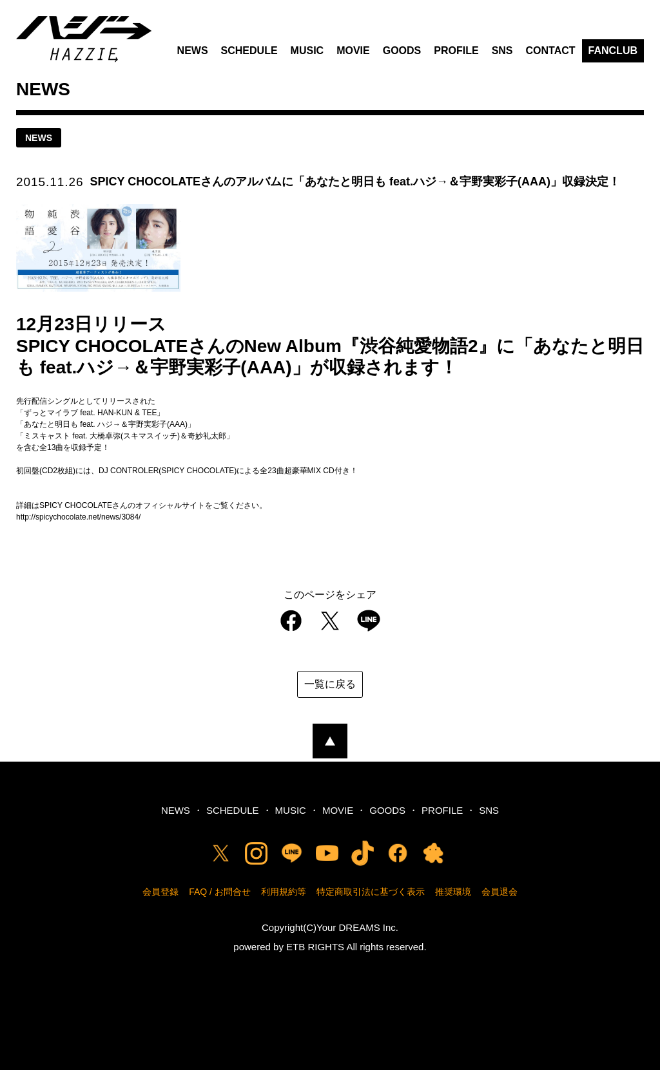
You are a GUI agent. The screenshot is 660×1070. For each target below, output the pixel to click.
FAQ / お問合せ (220, 892)
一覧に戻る (330, 684)
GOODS (402, 50)
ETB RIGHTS (315, 946)
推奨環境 (453, 892)
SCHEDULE (249, 50)
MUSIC (307, 50)
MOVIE (353, 50)
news (38, 138)
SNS (502, 50)
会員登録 (160, 892)
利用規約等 (283, 892)
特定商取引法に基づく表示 (370, 892)
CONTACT (551, 50)
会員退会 (499, 892)
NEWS (192, 50)
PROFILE (456, 50)
